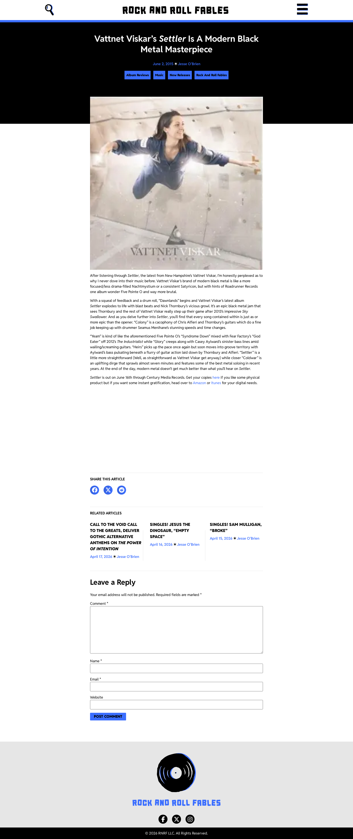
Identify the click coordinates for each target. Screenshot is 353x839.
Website (96, 697)
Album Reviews (137, 75)
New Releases (180, 75)
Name (96, 661)
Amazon (199, 383)
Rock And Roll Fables (211, 75)
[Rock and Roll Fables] (175, 10)
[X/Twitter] (176, 819)
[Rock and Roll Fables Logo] (176, 780)
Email (95, 679)
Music (159, 75)
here (216, 377)
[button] (49, 10)
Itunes (216, 383)
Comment (99, 603)
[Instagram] (190, 819)
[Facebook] (162, 819)
